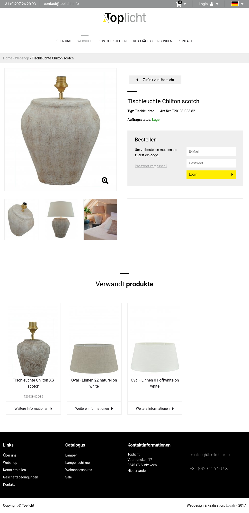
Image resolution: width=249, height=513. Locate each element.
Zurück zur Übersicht (158, 80)
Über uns (63, 41)
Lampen (71, 455)
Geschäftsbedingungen (152, 41)
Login (193, 174)
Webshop (85, 41)
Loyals (231, 505)
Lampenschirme (77, 463)
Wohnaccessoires (78, 470)
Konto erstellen (113, 41)
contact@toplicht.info (61, 3)
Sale (68, 477)
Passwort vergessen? (151, 166)
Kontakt (185, 41)
